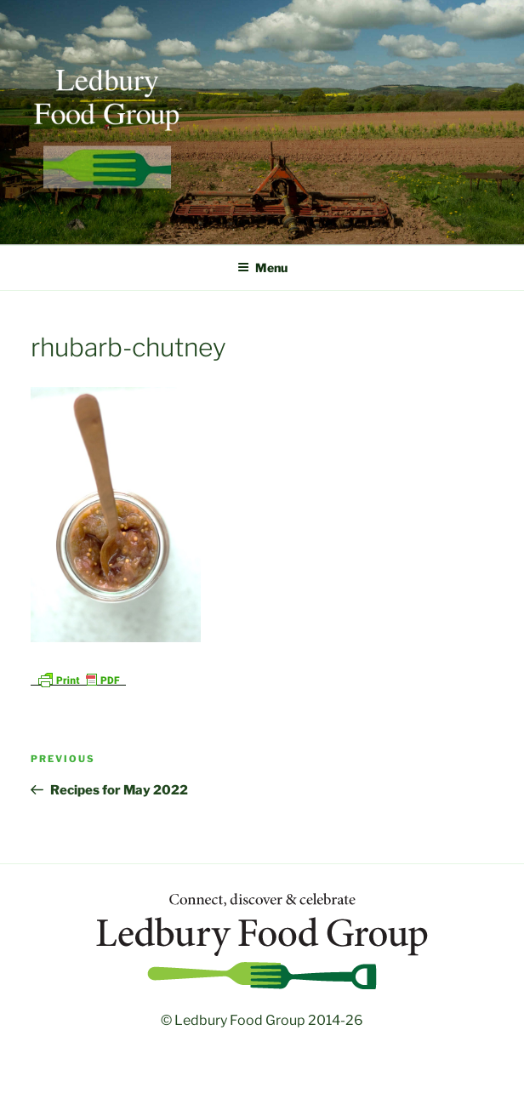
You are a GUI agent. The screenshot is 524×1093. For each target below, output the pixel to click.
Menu (262, 267)
